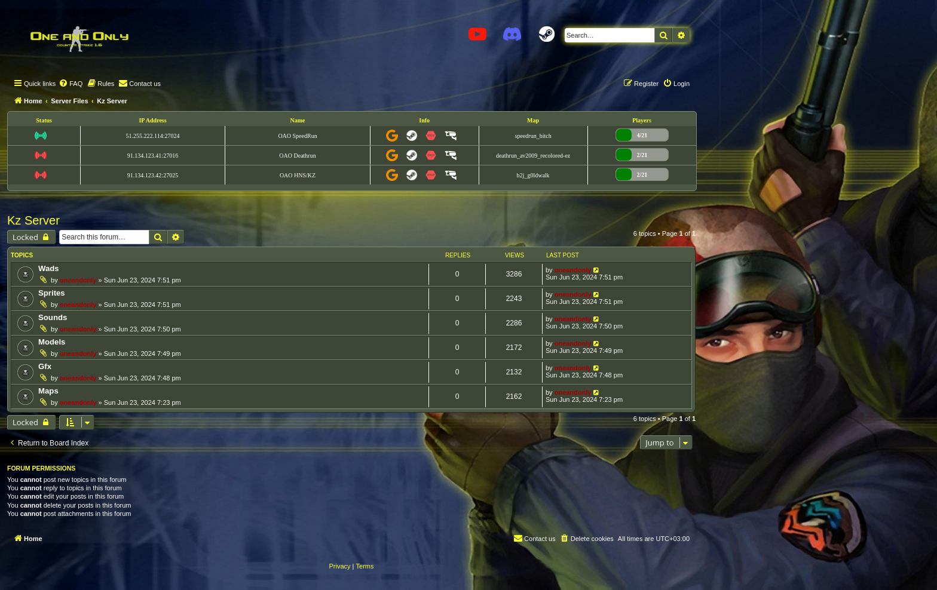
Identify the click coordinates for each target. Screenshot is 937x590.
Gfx (44, 366)
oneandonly (78, 280)
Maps (48, 390)
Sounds (52, 317)
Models (51, 341)
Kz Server (33, 220)
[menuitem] (70, 83)
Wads (48, 268)
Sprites (51, 292)
